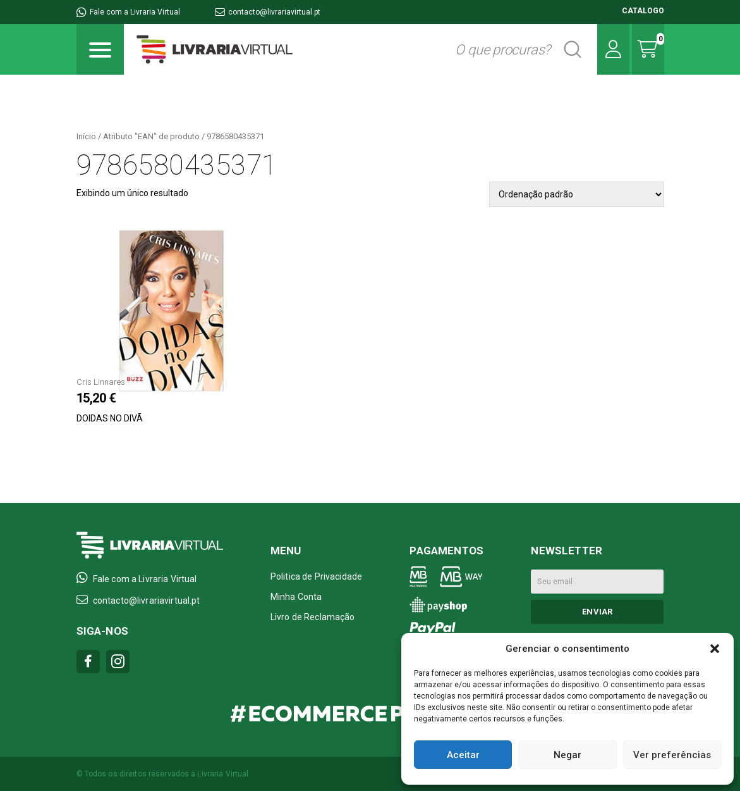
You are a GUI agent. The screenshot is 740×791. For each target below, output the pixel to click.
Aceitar (463, 755)
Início (86, 136)
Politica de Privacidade (316, 576)
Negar (567, 755)
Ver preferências (672, 755)
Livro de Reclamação (312, 617)
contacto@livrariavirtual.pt (267, 12)
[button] (714, 648)
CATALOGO (643, 10)
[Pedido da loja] (576, 194)
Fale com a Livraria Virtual (128, 12)
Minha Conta (296, 597)
